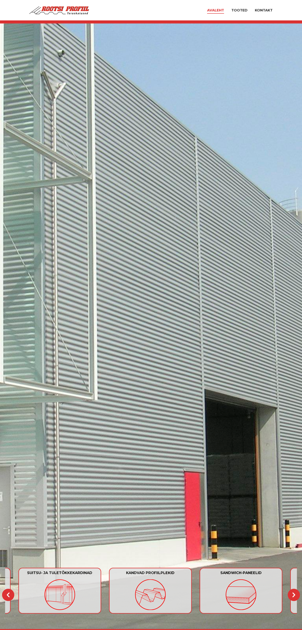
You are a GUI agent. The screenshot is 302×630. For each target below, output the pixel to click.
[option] (151, 591)
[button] (8, 595)
